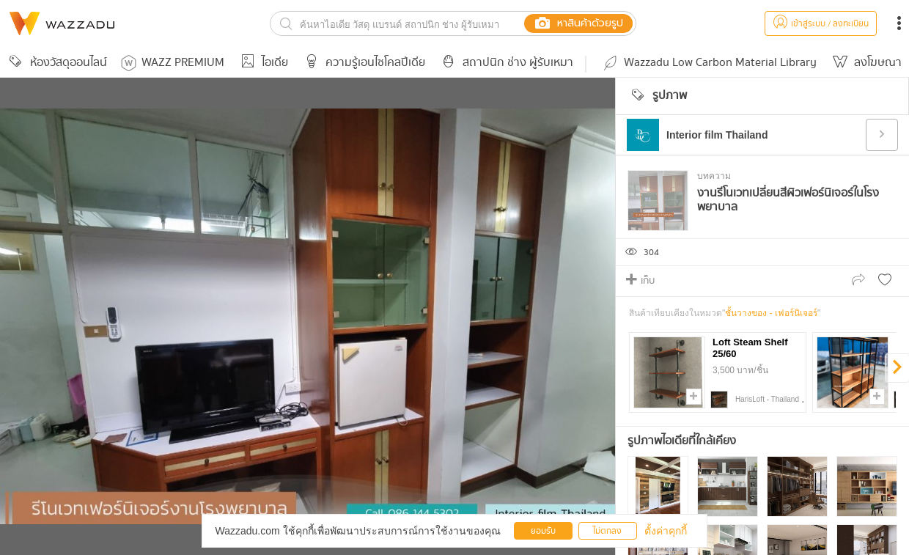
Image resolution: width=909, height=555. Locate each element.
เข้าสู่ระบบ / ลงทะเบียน (821, 24)
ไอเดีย (262, 62)
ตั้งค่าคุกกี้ (665, 531)
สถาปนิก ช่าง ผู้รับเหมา (505, 62)
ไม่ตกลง (607, 531)
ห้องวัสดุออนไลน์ (55, 62)
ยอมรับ (543, 531)
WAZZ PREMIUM (172, 62)
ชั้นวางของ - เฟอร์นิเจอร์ (771, 313)
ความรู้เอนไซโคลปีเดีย (362, 62)
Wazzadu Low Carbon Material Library (709, 62)
